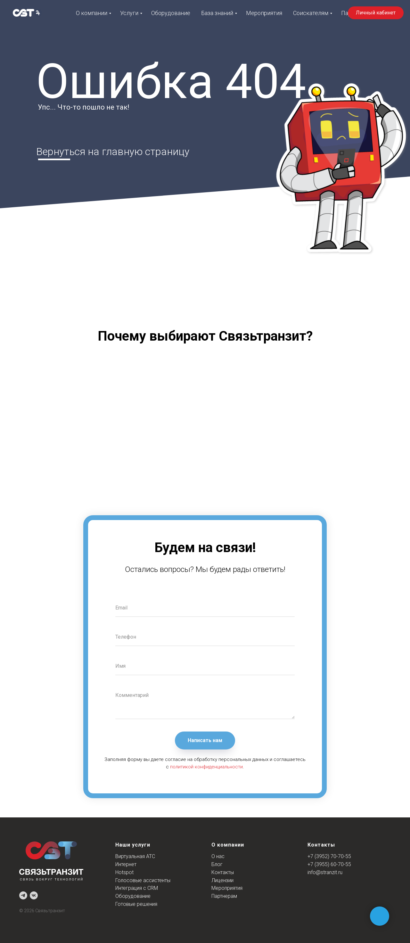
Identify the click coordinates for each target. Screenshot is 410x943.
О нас (218, 856)
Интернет (125, 864)
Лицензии (222, 880)
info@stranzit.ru (325, 872)
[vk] (34, 895)
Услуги (129, 13)
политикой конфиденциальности (206, 767)
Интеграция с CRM (136, 888)
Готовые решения (136, 904)
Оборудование (170, 13)
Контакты (222, 872)
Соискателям (310, 13)
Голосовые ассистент (141, 880)
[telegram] (23, 895)
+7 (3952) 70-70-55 (329, 856)
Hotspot (124, 872)
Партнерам (224, 896)
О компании (91, 13)
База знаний (217, 13)
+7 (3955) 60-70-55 (329, 864)
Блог (217, 864)
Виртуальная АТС (135, 856)
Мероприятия (264, 13)
